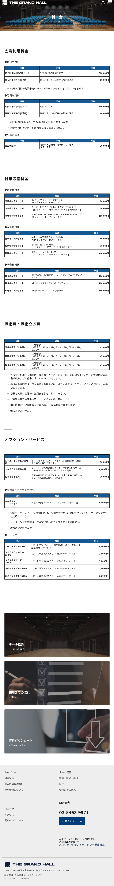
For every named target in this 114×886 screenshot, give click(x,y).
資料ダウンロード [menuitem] (13, 820)
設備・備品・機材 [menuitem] (68, 778)
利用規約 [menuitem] (9, 778)
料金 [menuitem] (61, 784)
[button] (110, 1)
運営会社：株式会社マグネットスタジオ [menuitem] (23, 874)
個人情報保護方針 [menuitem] (13, 784)
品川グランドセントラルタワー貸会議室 (82, 844)
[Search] (103, 2)
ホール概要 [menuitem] (65, 772)
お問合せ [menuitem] (9, 808)
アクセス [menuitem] (9, 814)
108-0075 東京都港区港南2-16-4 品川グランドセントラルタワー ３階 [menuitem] (37, 870)
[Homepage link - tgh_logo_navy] (29, 865)
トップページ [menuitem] (11, 772)
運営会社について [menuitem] (13, 789)
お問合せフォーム (72, 821)
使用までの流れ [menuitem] (67, 789)
